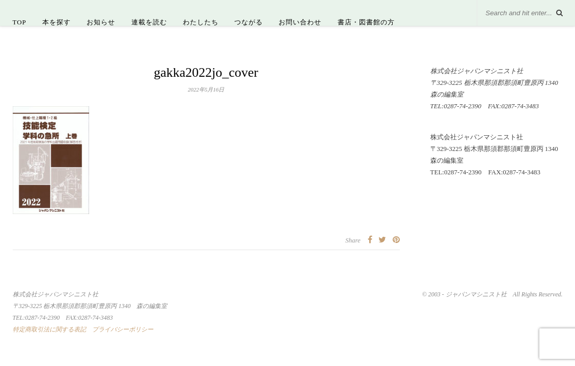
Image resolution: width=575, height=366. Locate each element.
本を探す (56, 22)
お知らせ (101, 22)
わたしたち (200, 22)
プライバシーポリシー (122, 329)
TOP (19, 22)
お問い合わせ (300, 22)
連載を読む (149, 22)
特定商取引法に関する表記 (49, 329)
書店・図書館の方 (366, 22)
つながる (248, 22)
